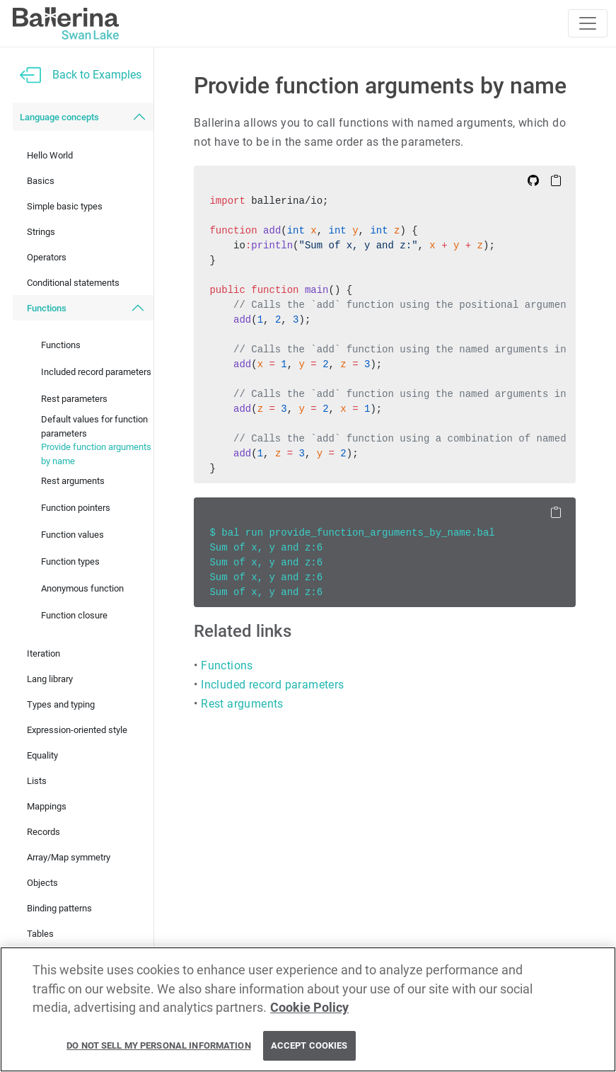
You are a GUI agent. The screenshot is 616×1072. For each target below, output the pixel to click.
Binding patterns (59, 908)
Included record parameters (96, 372)
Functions (46, 308)
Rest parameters (74, 398)
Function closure (74, 615)
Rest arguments (73, 481)
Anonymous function (82, 588)
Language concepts (59, 117)
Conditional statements (73, 282)
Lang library (50, 679)
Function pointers (75, 507)
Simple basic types (65, 206)
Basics (40, 180)
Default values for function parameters (94, 426)
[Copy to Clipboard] (556, 180)
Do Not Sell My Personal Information (158, 1046)
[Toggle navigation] (588, 23)
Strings (41, 231)
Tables (40, 933)
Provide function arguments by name (96, 454)
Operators (46, 257)
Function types (70, 561)
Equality (42, 755)
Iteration (43, 653)
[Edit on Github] (533, 180)
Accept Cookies (309, 1046)
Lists (37, 781)
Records (43, 831)
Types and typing (61, 704)
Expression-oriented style (77, 730)
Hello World (50, 155)
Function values (72, 534)
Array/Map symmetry (68, 857)
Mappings (46, 806)
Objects (42, 882)
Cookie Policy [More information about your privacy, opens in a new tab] (309, 1008)
